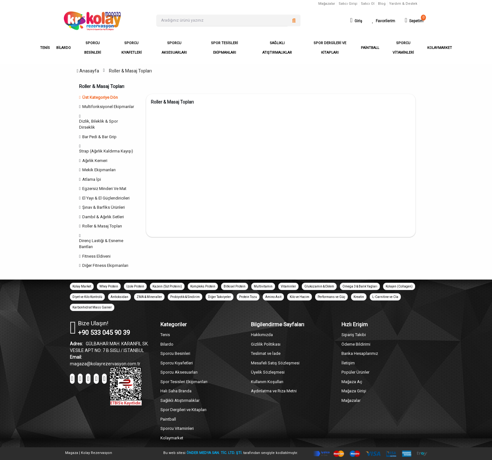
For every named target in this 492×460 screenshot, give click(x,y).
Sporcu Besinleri (175, 353)
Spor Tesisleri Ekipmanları (183, 381)
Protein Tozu (248, 297)
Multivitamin (263, 286)
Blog (382, 4)
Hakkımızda (262, 334)
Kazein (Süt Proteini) (167, 286)
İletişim (348, 363)
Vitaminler (288, 286)
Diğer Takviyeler (219, 297)
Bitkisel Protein (235, 286)
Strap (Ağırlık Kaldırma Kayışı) (106, 151)
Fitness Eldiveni (96, 256)
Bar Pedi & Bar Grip (99, 136)
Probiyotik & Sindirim (185, 297)
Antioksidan (119, 297)
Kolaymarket (171, 438)
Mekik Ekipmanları (99, 169)
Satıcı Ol (367, 4)
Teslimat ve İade (265, 353)
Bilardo (166, 344)
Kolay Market (81, 286)
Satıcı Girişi (348, 4)
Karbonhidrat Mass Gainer (92, 307)
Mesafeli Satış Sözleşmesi (275, 363)
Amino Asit (273, 297)
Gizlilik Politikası (265, 344)
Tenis (165, 334)
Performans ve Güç (331, 297)
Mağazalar (326, 4)
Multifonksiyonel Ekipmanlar (108, 106)
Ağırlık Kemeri (94, 160)
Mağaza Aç (351, 381)
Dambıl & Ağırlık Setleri (103, 216)
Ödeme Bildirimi (355, 344)
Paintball (168, 419)
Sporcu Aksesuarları (179, 372)
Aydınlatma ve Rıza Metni (274, 391)
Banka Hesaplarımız (359, 353)
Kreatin (359, 297)
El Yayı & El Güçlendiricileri (106, 198)
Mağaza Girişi (353, 391)
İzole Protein (135, 286)
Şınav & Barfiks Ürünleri (103, 207)
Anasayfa (88, 70)
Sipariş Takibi (353, 334)
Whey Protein (108, 286)
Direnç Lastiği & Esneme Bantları (101, 243)
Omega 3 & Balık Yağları (359, 286)
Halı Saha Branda (176, 391)
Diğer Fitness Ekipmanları (105, 265)
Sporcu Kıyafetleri (176, 363)
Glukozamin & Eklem (319, 286)
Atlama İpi (91, 179)
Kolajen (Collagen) (399, 286)
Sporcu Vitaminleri (177, 428)
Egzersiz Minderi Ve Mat (104, 188)
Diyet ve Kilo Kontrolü (87, 297)
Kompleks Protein (202, 286)
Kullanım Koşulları (267, 381)
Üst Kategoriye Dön (98, 97)
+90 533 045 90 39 (104, 332)
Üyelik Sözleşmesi (268, 372)
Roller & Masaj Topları (130, 70)
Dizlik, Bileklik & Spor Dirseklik (98, 124)
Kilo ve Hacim (299, 297)
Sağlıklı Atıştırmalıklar (179, 400)
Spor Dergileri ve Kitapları (183, 409)
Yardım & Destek (403, 4)
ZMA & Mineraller (149, 297)
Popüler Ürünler (355, 372)
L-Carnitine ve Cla (385, 297)
